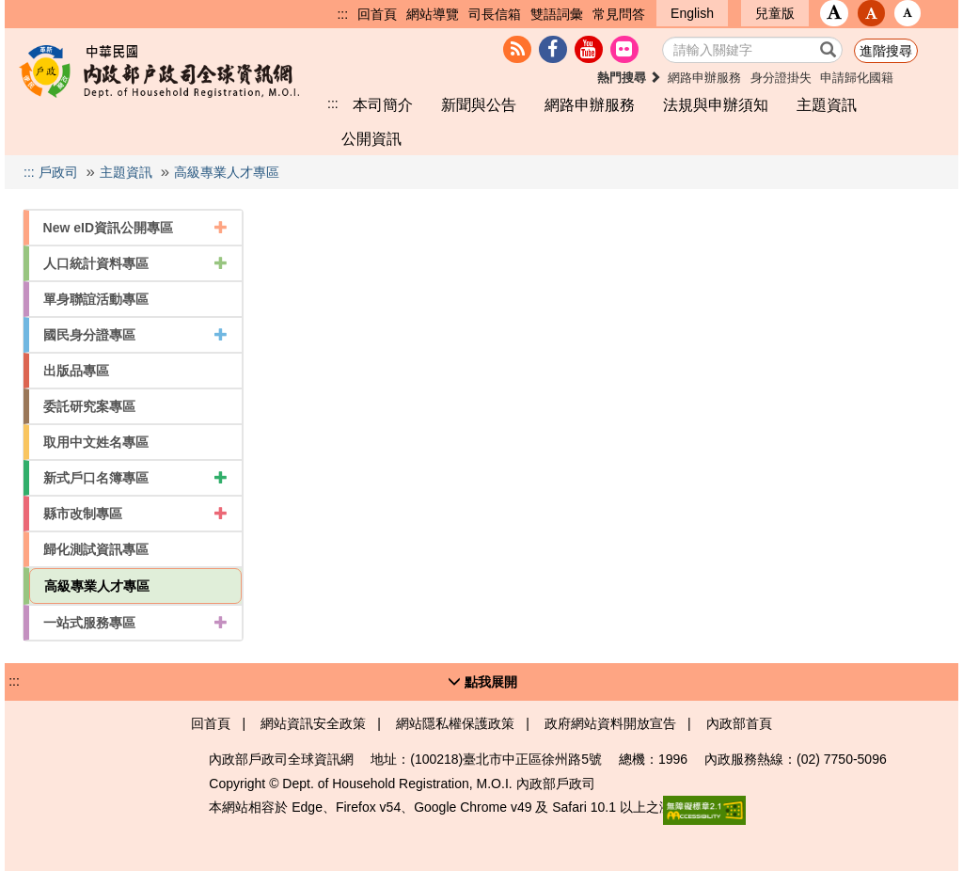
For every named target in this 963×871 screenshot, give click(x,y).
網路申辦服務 (704, 78)
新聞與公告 (478, 104)
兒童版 (775, 13)
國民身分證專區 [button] (135, 334)
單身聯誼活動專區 (96, 299)
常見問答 (618, 14)
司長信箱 (494, 14)
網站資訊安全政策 (313, 723)
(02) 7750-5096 (842, 759)
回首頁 (377, 14)
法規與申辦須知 (715, 104)
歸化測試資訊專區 (96, 549)
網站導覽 (432, 14)
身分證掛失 (781, 78)
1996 (672, 759)
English (692, 13)
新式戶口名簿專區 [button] (135, 477)
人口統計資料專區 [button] (135, 263)
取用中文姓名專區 (96, 442)
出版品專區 (76, 370)
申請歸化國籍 (856, 78)
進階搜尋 (886, 50)
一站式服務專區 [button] (135, 622)
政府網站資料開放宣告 (610, 723)
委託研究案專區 (89, 406)
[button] (834, 13)
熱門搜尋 (629, 78)
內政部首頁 (739, 723)
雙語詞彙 (556, 14)
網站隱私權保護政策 (455, 723)
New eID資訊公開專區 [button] (135, 227)
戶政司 (58, 172)
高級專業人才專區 (226, 172)
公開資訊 (371, 138)
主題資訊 (827, 104)
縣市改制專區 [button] (135, 513)
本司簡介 (383, 104)
